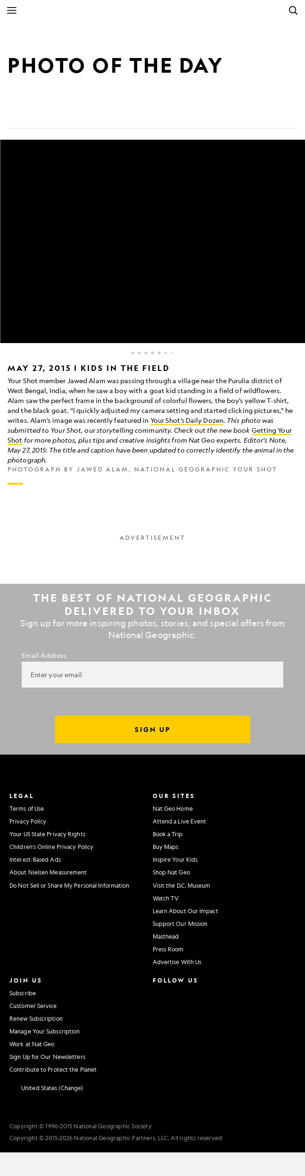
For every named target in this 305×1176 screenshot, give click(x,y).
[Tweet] (37, 113)
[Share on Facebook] (15, 113)
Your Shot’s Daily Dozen (186, 420)
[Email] (60, 113)
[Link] (83, 113)
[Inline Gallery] (152, 312)
